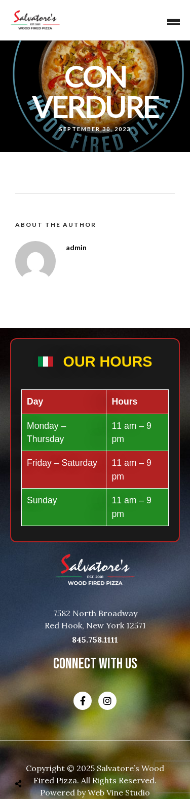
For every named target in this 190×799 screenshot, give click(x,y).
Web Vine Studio (119, 792)
